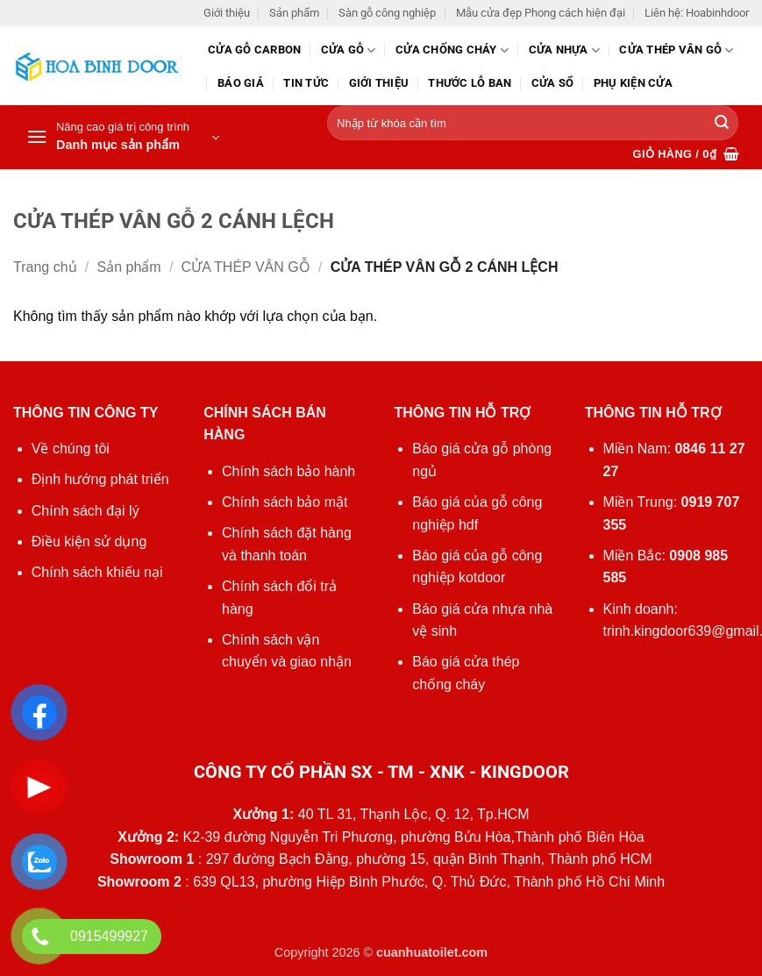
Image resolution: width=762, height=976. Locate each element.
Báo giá (240, 82)
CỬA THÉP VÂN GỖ (676, 50)
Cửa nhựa (565, 50)
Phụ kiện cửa (633, 82)
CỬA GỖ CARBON (254, 49)
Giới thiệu (226, 12)
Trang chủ (45, 267)
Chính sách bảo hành (288, 471)
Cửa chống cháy (452, 50)
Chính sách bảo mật (284, 502)
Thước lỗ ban (469, 82)
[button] (122, 138)
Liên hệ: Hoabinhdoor (696, 12)
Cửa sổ (552, 82)
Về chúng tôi (71, 448)
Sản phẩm (294, 12)
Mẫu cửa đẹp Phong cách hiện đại (540, 12)
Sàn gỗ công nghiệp (387, 12)
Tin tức (306, 82)
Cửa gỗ (348, 50)
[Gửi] (722, 124)
